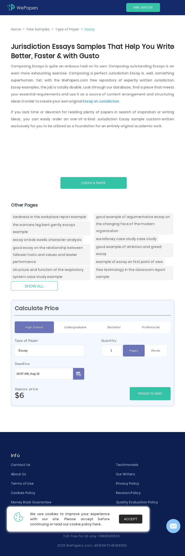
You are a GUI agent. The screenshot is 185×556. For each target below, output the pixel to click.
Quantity (108, 340)
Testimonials (127, 464)
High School (34, 327)
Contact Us (21, 464)
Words (156, 350)
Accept (130, 519)
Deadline (22, 364)
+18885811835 (108, 536)
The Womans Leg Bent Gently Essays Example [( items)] (44, 228)
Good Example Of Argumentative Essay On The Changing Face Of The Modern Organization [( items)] (133, 223)
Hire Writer (143, 7)
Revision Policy (128, 493)
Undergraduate (75, 327)
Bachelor (114, 327)
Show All (34, 286)
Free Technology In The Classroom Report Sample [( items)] (130, 273)
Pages (133, 350)
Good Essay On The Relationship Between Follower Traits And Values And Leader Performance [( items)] (48, 254)
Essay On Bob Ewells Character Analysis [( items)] (47, 239)
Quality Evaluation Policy (137, 502)
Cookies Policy (23, 493)
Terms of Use (22, 483)
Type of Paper (26, 340)
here (97, 524)
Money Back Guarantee (31, 502)
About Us (18, 474)
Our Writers (125, 474)
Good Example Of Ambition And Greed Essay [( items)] (129, 250)
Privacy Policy (127, 483)
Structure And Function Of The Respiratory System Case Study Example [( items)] (48, 273)
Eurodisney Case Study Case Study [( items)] (126, 238)
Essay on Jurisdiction (101, 101)
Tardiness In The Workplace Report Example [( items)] (49, 216)
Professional (151, 327)
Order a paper (93, 183)
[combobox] (49, 350)
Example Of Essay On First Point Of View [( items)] (129, 261)
